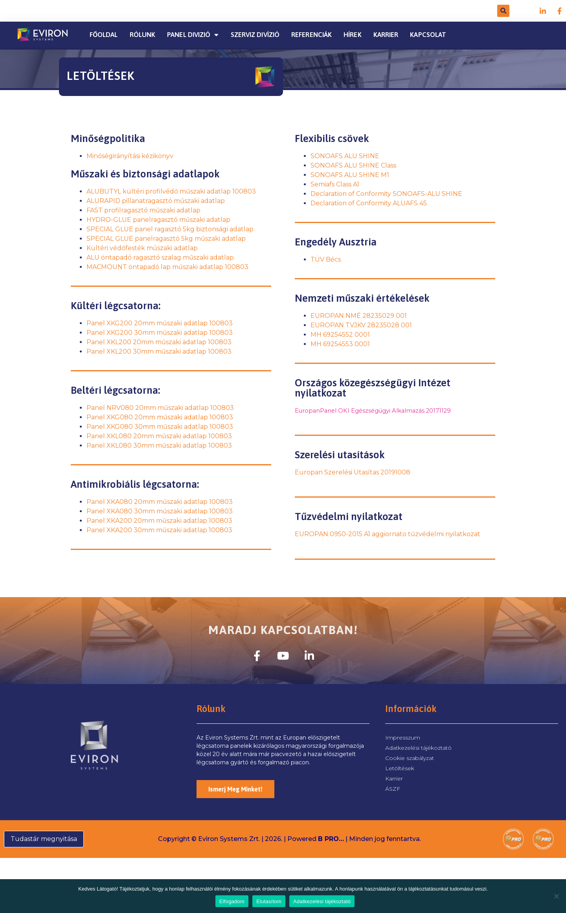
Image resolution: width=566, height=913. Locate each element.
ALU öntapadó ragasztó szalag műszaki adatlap (160, 257)
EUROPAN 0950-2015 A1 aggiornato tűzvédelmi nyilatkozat (387, 534)
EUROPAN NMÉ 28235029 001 (359, 315)
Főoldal (104, 35)
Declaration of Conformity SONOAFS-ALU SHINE (386, 193)
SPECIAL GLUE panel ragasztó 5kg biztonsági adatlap (170, 229)
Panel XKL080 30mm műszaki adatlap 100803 (159, 445)
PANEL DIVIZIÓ (193, 35)
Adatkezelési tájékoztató (322, 901)
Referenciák (311, 35)
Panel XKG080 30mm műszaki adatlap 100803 (159, 426)
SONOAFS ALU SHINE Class (353, 165)
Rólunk (143, 35)
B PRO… (331, 839)
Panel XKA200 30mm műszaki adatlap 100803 (159, 530)
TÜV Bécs (326, 259)
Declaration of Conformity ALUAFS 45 (369, 203)
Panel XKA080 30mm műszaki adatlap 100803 (159, 511)
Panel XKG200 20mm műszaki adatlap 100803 (159, 323)
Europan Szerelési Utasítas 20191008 (352, 472)
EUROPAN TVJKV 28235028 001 (361, 325)
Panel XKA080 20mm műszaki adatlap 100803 (159, 501)
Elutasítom (268, 901)
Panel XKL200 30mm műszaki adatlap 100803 (159, 351)
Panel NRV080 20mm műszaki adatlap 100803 (160, 407)
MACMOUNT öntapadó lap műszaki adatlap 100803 (167, 267)
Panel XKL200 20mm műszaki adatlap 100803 (159, 342)
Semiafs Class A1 (335, 184)
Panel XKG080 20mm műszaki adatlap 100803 (159, 417)
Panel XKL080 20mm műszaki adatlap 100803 (159, 436)
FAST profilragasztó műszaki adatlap (143, 210)
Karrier (386, 35)
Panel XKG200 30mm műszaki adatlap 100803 (159, 332)
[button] (503, 11)
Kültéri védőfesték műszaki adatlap (142, 248)
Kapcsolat (428, 35)
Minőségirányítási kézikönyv (129, 156)
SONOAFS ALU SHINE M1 (350, 175)
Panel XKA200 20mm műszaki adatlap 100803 (159, 520)
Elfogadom (231, 901)
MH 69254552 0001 (340, 334)
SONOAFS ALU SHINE (345, 156)
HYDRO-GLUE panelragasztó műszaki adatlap (158, 219)
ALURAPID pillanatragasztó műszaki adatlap (155, 201)
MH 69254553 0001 (340, 344)
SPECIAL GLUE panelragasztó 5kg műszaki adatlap (166, 238)
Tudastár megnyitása (44, 839)
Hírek (353, 35)
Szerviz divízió (255, 35)
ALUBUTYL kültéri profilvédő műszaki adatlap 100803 (171, 191)
